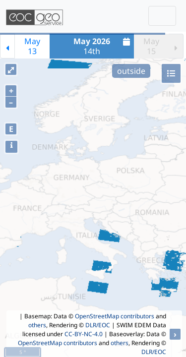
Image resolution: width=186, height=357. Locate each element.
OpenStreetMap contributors (114, 316)
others (37, 325)
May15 (151, 46)
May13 (32, 46)
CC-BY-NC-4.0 (83, 334)
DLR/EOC (97, 325)
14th (102, 46)
